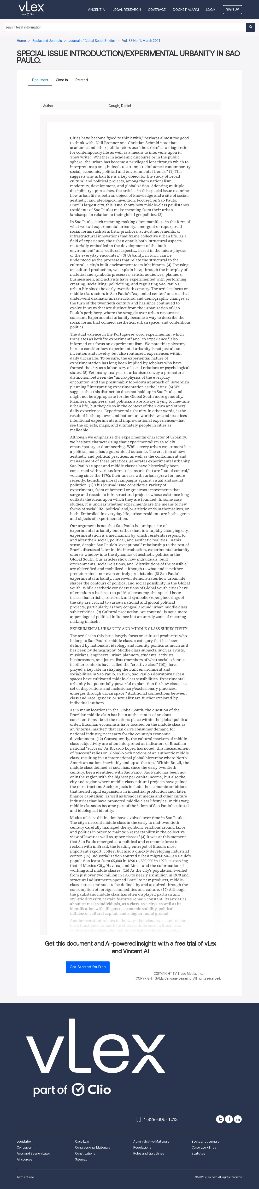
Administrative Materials (151, 1141)
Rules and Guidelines (148, 1153)
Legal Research (127, 9)
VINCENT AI (97, 9)
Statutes (198, 1153)
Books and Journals (205, 1141)
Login (211, 9)
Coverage (157, 9)
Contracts (24, 1147)
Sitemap (81, 1159)
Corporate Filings (204, 1147)
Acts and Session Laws (33, 1153)
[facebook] (229, 1119)
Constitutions (85, 1153)
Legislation (25, 1141)
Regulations (142, 1147)
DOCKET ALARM (186, 9)
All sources (24, 1159)
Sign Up (232, 9)
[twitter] (220, 1119)
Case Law (82, 1141)
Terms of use (25, 1176)
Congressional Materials (92, 1147)
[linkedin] (238, 1119)
